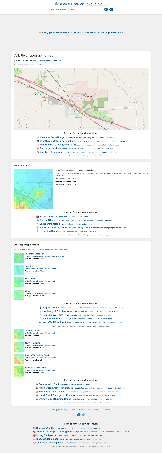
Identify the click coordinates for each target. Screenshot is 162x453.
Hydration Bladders (50, 231)
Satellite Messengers (51, 152)
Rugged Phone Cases (54, 307)
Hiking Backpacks (46, 435)
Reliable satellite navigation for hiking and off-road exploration (95, 145)
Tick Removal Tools (52, 314)
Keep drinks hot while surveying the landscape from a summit (90, 138)
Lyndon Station (32, 330)
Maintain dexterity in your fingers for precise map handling (92, 149)
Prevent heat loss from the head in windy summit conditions (88, 220)
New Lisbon (30, 278)
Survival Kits (46, 216)
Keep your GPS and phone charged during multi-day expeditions (90, 319)
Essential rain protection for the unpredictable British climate (101, 141)
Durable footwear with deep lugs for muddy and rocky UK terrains (100, 388)
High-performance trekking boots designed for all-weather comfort (102, 432)
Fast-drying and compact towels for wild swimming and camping (92, 392)
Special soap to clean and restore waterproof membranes (87, 443)
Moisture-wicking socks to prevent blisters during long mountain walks (97, 228)
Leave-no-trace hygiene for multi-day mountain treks (81, 439)
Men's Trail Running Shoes (56, 322)
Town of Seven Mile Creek (37, 355)
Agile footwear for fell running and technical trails (92, 399)
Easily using (82, 32)
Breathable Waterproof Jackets (57, 141)
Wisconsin (39, 256)
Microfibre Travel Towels (52, 391)
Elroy (27, 291)
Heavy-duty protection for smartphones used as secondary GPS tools (95, 308)
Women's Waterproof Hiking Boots (55, 431)
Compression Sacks (50, 384)
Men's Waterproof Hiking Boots (56, 387)
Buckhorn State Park (35, 254)
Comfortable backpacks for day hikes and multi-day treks (80, 436)
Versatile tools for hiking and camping (77, 224)
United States (30, 256)
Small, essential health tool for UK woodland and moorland (88, 315)
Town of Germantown (35, 367)
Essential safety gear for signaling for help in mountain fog (80, 428)
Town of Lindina (32, 343)
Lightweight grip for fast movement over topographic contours (98, 322)
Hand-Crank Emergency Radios (56, 395)
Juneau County (50, 256)
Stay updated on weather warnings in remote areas (95, 395)
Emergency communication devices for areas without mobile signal (91, 152)
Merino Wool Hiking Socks (54, 227)
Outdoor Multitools (50, 223)
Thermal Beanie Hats (51, 220)
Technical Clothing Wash (49, 442)
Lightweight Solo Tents (55, 311)
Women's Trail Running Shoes (55, 398)
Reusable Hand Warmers (53, 148)
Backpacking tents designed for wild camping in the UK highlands (95, 311)
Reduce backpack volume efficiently (76, 385)
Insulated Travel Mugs (52, 137)
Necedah (60, 256)
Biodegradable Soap (47, 438)
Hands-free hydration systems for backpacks (81, 231)
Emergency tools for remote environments (72, 217)
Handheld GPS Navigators (54, 144)
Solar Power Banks (52, 318)
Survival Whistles (45, 428)
